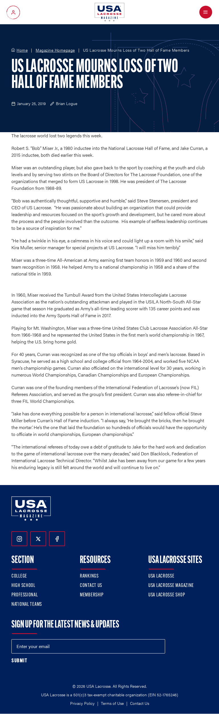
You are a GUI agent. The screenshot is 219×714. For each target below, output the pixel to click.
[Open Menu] (205, 12)
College (19, 576)
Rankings (89, 576)
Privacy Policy (82, 703)
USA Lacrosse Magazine (171, 585)
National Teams (26, 604)
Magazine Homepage (55, 50)
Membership (92, 595)
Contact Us (91, 585)
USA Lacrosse (161, 576)
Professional (24, 595)
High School (23, 585)
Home (22, 50)
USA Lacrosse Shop (166, 595)
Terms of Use (112, 703)
